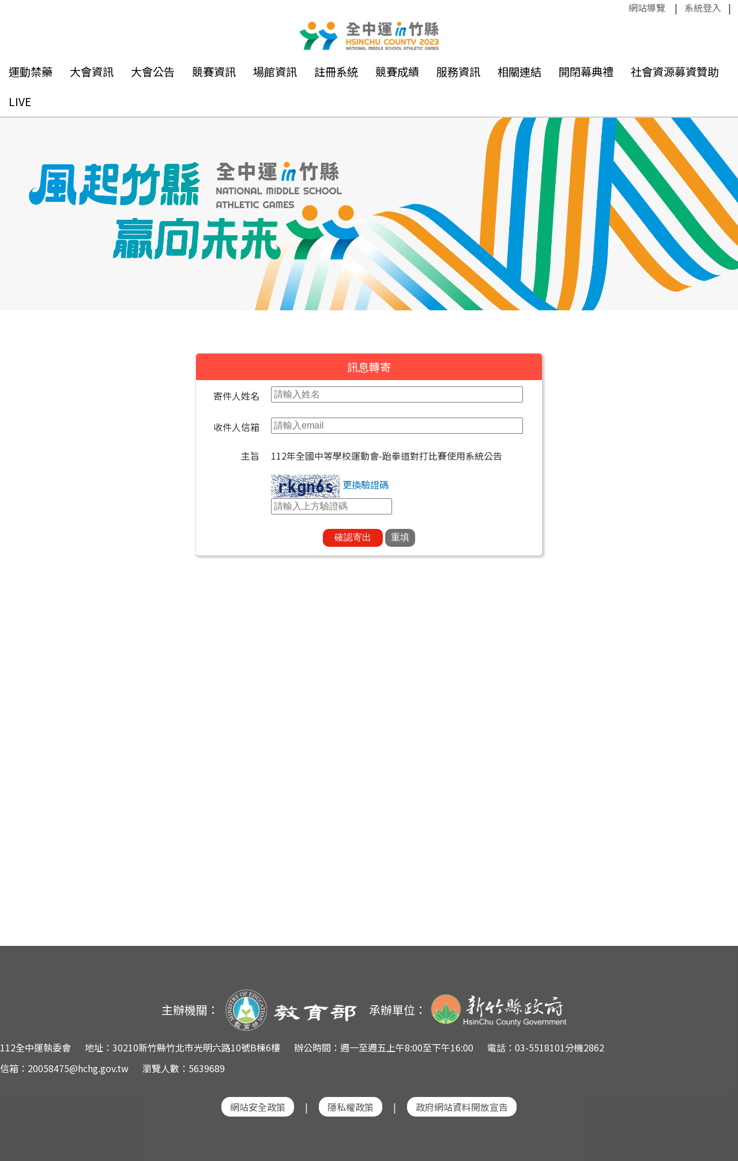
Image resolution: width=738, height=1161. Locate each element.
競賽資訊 (214, 71)
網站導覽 (646, 7)
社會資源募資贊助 (674, 71)
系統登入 (702, 7)
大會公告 (153, 71)
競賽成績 (397, 71)
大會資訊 (92, 71)
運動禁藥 (30, 71)
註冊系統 (336, 71)
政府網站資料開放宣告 (462, 1107)
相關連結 (519, 71)
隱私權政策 (350, 1107)
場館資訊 (275, 71)
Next (718, 199)
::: (622, 7)
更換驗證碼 (365, 484)
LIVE (20, 101)
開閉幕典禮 (586, 71)
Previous (20, 199)
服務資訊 (458, 71)
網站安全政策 (257, 1107)
